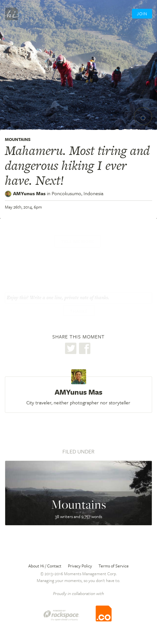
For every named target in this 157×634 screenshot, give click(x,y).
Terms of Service (113, 566)
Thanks (78, 311)
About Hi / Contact (44, 566)
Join (142, 13)
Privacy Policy (80, 566)
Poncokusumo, (77, 193)
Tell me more (77, 241)
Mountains (18, 139)
